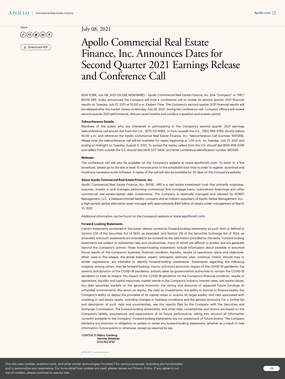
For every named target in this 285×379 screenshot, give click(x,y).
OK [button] (272, 368)
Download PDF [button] (35, 48)
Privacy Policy (142, 368)
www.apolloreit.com (201, 162)
